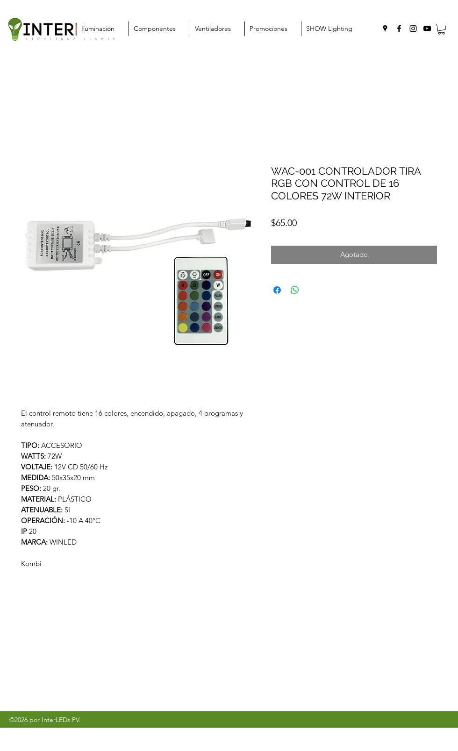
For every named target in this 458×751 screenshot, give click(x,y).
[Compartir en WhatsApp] (295, 290)
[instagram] (413, 28)
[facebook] (399, 28)
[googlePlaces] (385, 28)
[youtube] (427, 28)
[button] (441, 29)
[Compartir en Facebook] (277, 290)
